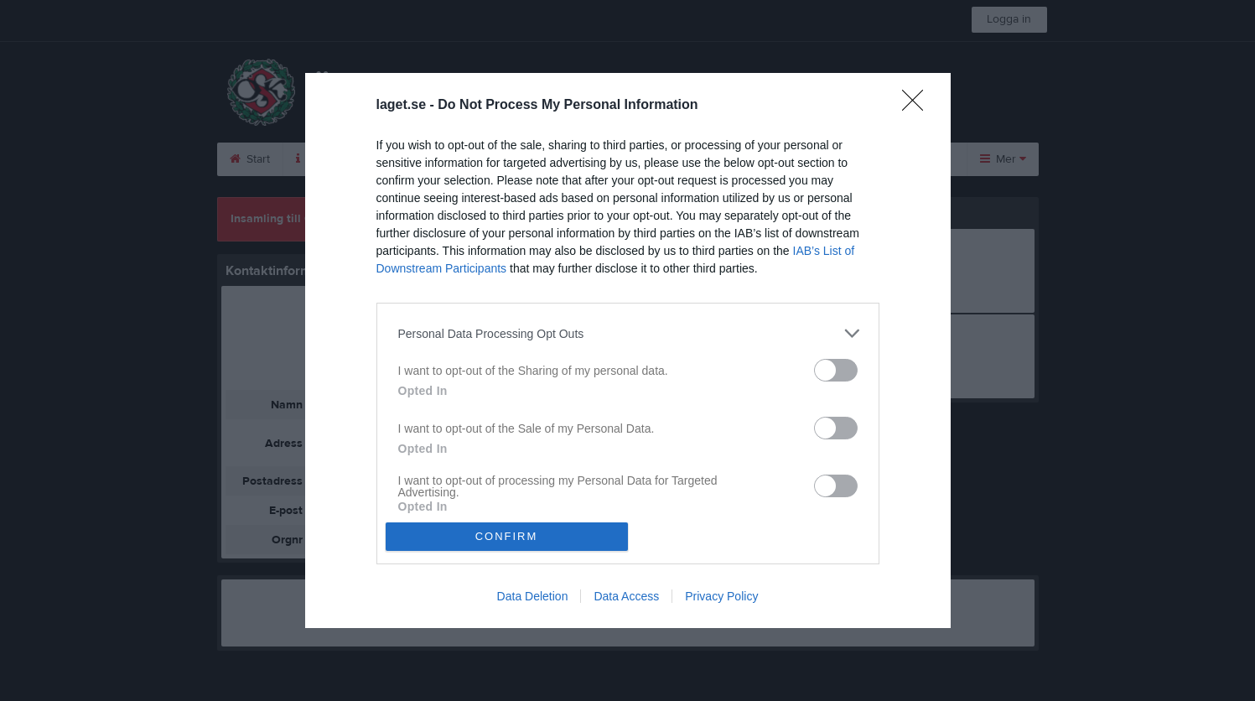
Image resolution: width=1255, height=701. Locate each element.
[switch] (836, 370)
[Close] (918, 106)
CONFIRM (506, 536)
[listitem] (628, 333)
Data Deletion (532, 596)
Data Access (626, 596)
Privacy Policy (721, 596)
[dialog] (628, 350)
